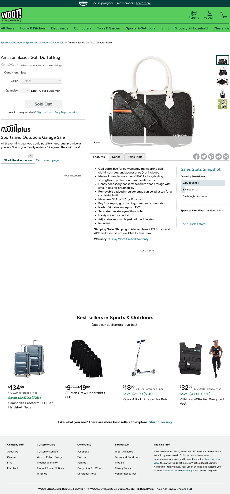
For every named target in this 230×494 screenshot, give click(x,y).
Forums (194, 15)
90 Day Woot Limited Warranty (128, 239)
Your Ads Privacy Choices (171, 488)
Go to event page (47, 160)
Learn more (143, 3)
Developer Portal (87, 473)
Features (99, 157)
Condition (11, 72)
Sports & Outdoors (11, 42)
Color (14, 81)
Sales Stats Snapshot (201, 169)
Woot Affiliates (124, 451)
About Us (12, 451)
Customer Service (47, 451)
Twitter (81, 457)
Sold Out (43, 104)
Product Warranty (47, 462)
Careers (11, 457)
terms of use (170, 470)
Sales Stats (135, 157)
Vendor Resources (126, 473)
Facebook (83, 451)
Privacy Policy (123, 468)
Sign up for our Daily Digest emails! (57, 112)
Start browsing (160, 422)
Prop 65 (119, 462)
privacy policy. (190, 470)
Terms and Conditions (127, 457)
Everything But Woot (89, 468)
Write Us (42, 473)
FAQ (9, 462)
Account (209, 15)
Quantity (11, 90)
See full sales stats (193, 224)
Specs (116, 157)
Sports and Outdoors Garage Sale (45, 42)
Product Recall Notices (50, 468)
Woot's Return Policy (49, 457)
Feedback (13, 468)
